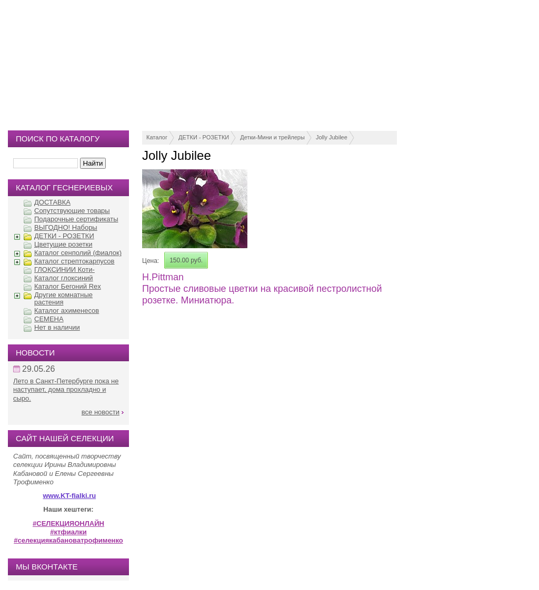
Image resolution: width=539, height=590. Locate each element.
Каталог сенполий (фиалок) (78, 253)
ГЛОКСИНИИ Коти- (64, 269)
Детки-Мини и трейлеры (272, 137)
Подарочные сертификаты (76, 219)
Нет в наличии (57, 327)
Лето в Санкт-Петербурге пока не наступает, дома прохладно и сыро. (66, 389)
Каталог (156, 137)
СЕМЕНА (49, 319)
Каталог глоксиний (63, 278)
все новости (100, 412)
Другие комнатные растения (63, 298)
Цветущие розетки (63, 244)
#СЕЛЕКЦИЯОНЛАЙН (68, 523)
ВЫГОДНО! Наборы (65, 227)
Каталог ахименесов (66, 310)
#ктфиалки (68, 532)
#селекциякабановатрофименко (68, 540)
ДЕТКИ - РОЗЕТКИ (203, 137)
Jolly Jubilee (331, 137)
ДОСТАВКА (52, 202)
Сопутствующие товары (72, 211)
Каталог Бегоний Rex (67, 286)
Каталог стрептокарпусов (74, 261)
